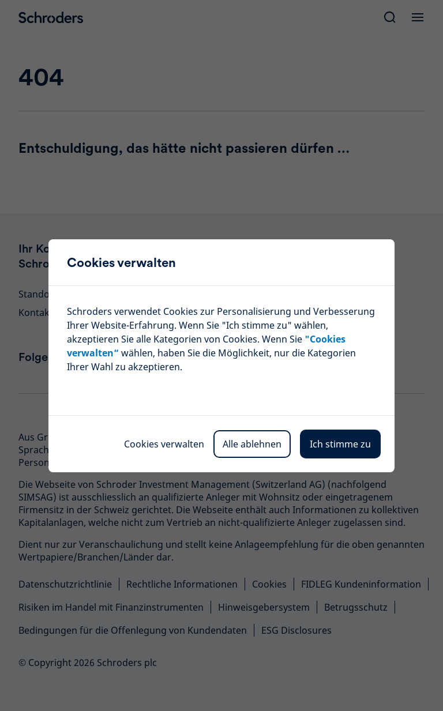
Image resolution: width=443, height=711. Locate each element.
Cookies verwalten (164, 444)
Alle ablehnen (252, 444)
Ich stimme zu (340, 444)
